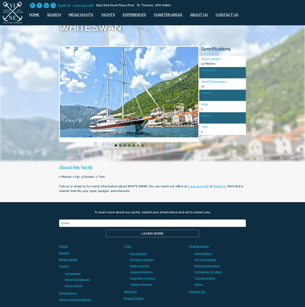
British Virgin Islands (207, 265)
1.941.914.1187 (83, 5)
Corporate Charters (142, 278)
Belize (199, 284)
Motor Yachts (73, 285)
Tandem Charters (141, 284)
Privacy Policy (134, 298)
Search (54, 15)
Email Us (64, 5)
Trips (127, 246)
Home (34, 15)
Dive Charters (138, 253)
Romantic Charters (142, 259)
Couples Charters (141, 271)
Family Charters (140, 265)
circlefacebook (39, 5)
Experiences (134, 15)
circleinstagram (32, 5)
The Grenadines (205, 278)
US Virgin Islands (205, 259)
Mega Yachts (81, 15)
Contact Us (227, 15)
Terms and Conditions (75, 300)
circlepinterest (53, 5)
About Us (199, 15)
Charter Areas (168, 15)
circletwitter (46, 5)
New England (203, 253)
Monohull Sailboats (77, 279)
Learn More (152, 233)
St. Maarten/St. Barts (208, 271)
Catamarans (73, 273)
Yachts (108, 15)
